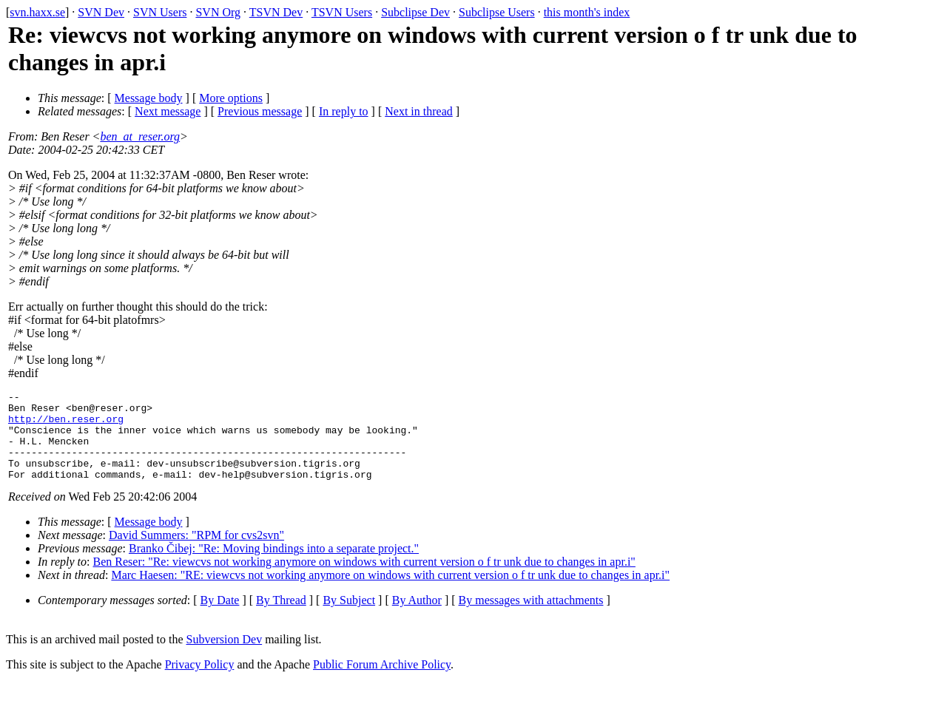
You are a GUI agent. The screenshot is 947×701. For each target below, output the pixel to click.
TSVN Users (341, 12)
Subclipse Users (497, 12)
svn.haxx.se (37, 12)
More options (231, 98)
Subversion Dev (224, 657)
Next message (167, 111)
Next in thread (419, 111)
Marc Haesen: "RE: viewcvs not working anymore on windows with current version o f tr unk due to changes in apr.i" (390, 592)
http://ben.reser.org (66, 425)
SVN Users (159, 12)
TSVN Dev (276, 12)
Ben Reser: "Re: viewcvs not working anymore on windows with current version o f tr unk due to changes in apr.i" (364, 579)
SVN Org (217, 12)
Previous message (260, 111)
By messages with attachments (531, 618)
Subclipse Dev (415, 12)
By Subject (349, 618)
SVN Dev (101, 12)
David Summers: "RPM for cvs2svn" (196, 552)
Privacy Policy (200, 682)
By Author (417, 618)
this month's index (587, 12)
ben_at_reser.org (140, 136)
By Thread (281, 618)
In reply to (343, 111)
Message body (149, 98)
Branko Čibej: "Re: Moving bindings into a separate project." (274, 566)
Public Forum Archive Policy (382, 682)
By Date (220, 618)
